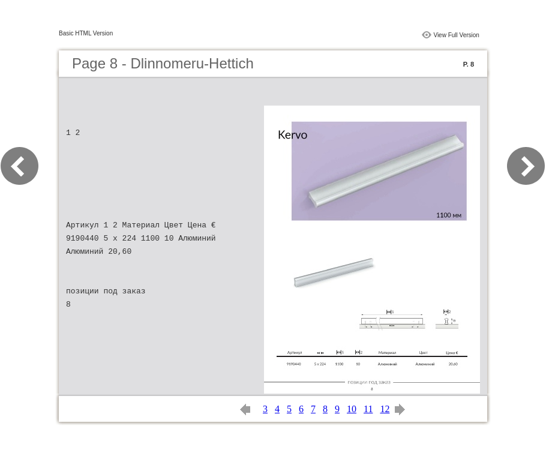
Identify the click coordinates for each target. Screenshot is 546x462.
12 (384, 409)
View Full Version (456, 35)
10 (351, 409)
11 (368, 409)
